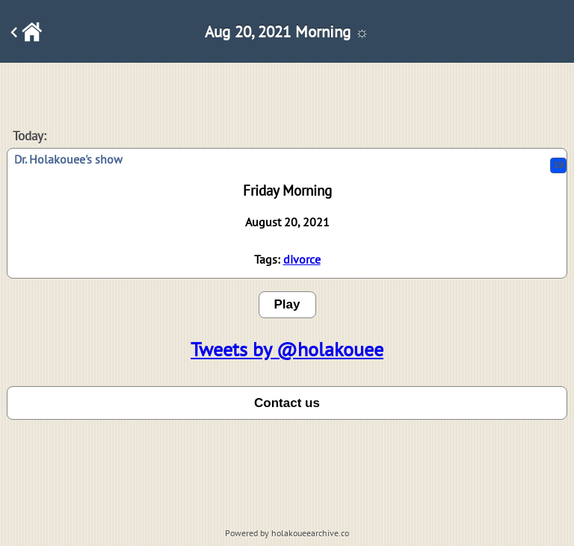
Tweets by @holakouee (287, 349)
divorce (302, 259)
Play (287, 304)
